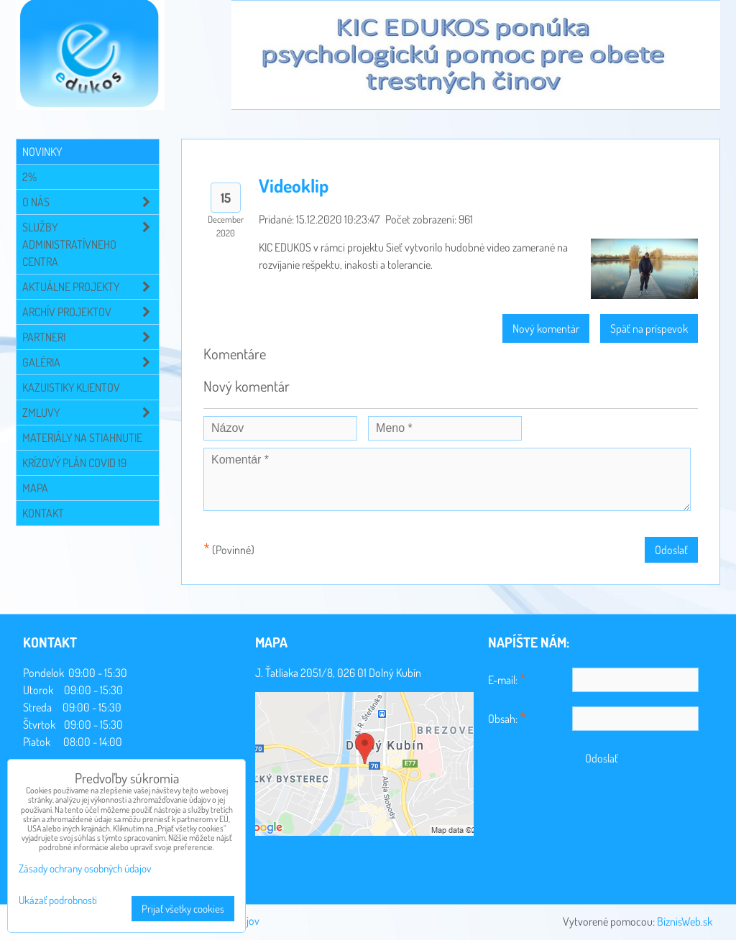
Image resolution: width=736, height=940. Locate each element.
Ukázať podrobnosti (58, 901)
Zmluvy (90, 412)
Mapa (35, 488)
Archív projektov (90, 312)
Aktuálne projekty (90, 287)
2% (29, 177)
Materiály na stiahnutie (82, 437)
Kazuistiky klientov (71, 387)
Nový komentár (545, 328)
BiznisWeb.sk (684, 921)
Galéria (90, 362)
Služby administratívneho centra (90, 244)
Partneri (90, 337)
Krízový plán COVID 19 (74, 463)
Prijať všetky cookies (183, 909)
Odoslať (671, 550)
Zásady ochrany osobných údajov (85, 868)
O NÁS (90, 202)
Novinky (42, 151)
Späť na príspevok (649, 328)
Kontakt (43, 513)
